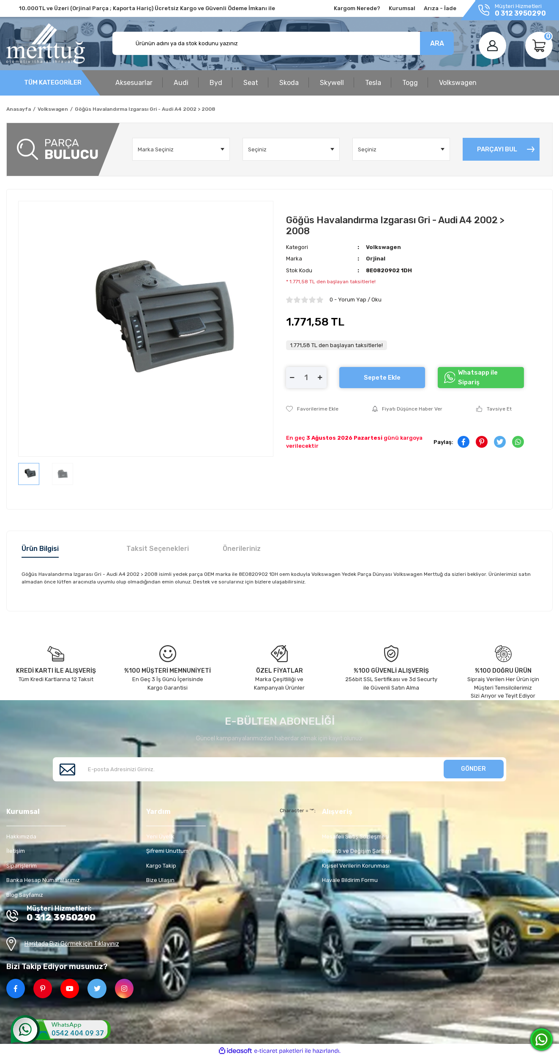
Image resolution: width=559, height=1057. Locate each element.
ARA (437, 43)
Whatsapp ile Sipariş (471, 377)
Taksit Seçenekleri (157, 549)
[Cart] (539, 45)
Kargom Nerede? (357, 8)
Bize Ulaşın (160, 880)
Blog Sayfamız (24, 895)
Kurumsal (402, 8)
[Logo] (45, 43)
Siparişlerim (21, 866)
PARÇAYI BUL (497, 149)
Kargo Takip (161, 866)
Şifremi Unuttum (167, 851)
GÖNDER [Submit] (473, 768)
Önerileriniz (242, 549)
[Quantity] (306, 377)
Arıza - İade (440, 8)
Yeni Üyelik (160, 836)
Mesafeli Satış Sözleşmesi (355, 836)
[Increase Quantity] (320, 377)
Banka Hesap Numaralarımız (43, 880)
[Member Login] (492, 45)
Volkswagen (383, 247)
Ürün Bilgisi (40, 549)
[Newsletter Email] (279, 769)
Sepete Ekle (382, 377)
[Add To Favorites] (312, 409)
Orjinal (375, 258)
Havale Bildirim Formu (350, 880)
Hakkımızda (21, 836)
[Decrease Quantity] (292, 377)
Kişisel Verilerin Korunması (356, 866)
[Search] (283, 43)
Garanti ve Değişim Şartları (356, 851)
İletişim (15, 851)
